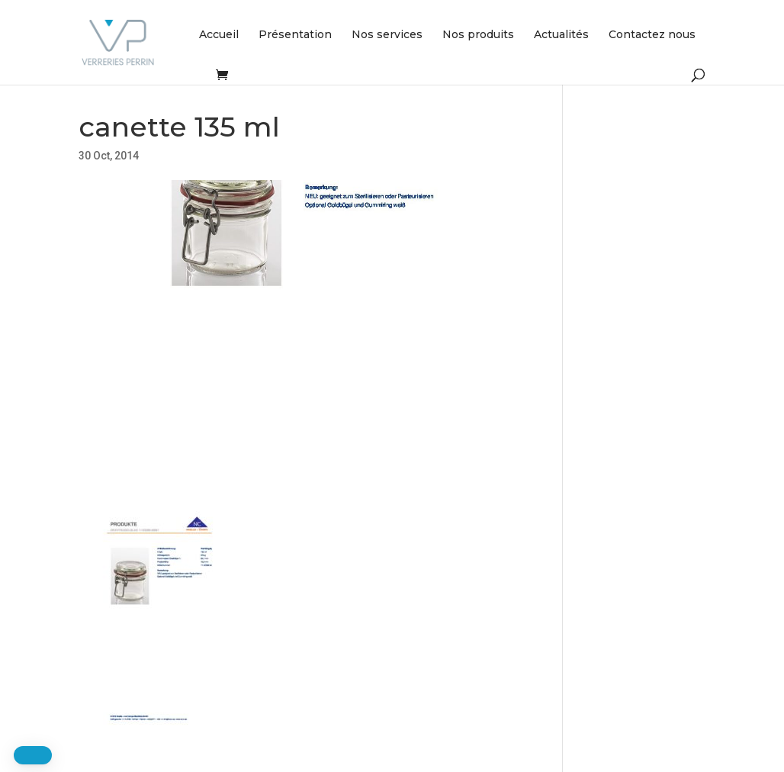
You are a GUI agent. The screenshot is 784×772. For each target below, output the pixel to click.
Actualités (561, 35)
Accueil (219, 35)
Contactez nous (652, 35)
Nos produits (478, 35)
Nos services (387, 35)
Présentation (295, 35)
